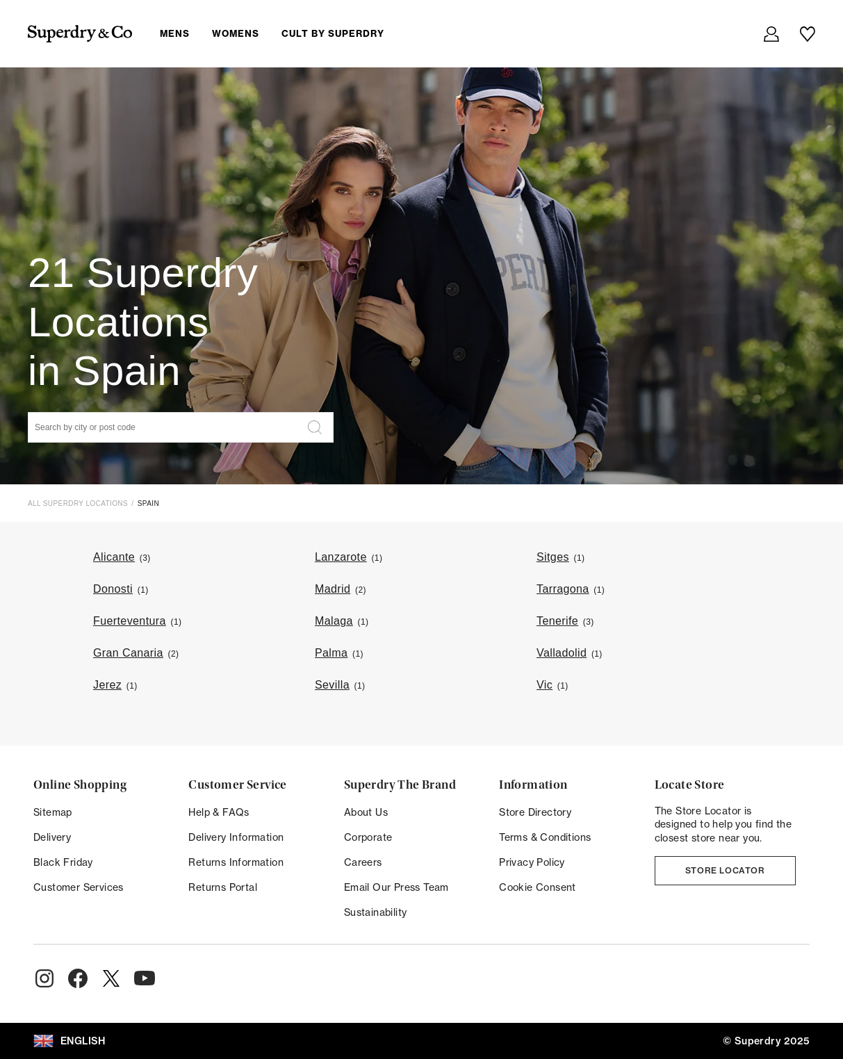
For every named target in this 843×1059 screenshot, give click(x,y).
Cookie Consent (537, 887)
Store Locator (725, 870)
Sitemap (52, 812)
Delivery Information (236, 837)
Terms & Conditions (545, 837)
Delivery (52, 837)
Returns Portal (222, 887)
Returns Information (236, 862)
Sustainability (375, 912)
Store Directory (535, 812)
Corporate (368, 837)
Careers (363, 862)
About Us (366, 812)
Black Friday (63, 862)
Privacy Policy (532, 862)
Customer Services (78, 887)
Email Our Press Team (396, 887)
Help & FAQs (218, 812)
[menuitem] (283, 33)
